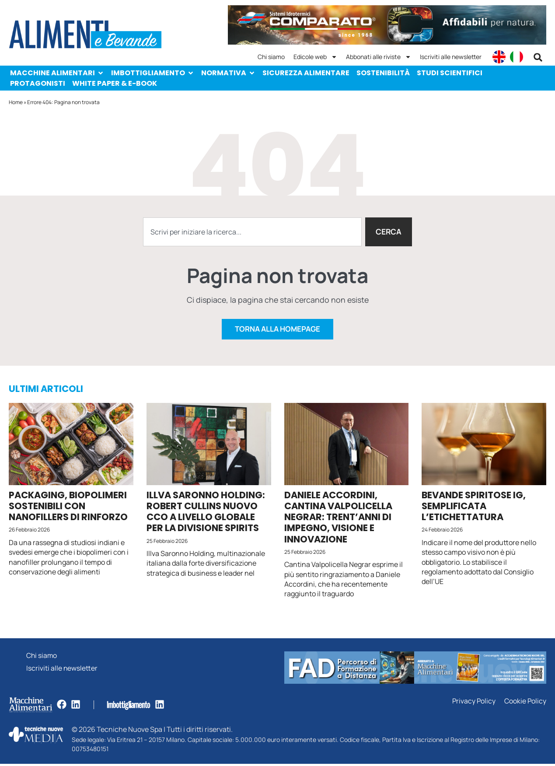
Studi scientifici (449, 73)
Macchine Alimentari (57, 73)
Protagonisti (37, 83)
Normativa (228, 73)
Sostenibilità (383, 73)
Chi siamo (271, 56)
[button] (538, 57)
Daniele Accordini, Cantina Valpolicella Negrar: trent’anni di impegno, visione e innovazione (338, 519)
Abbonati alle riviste (378, 56)
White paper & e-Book (114, 83)
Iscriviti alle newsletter (451, 56)
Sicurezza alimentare (305, 73)
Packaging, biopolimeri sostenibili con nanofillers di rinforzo (68, 508)
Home (16, 102)
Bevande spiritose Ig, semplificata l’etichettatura (474, 508)
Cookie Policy (525, 703)
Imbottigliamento (152, 73)
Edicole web (315, 56)
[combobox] (252, 231)
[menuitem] (499, 56)
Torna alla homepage (277, 331)
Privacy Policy (473, 703)
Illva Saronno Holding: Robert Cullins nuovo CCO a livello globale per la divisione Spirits (206, 514)
